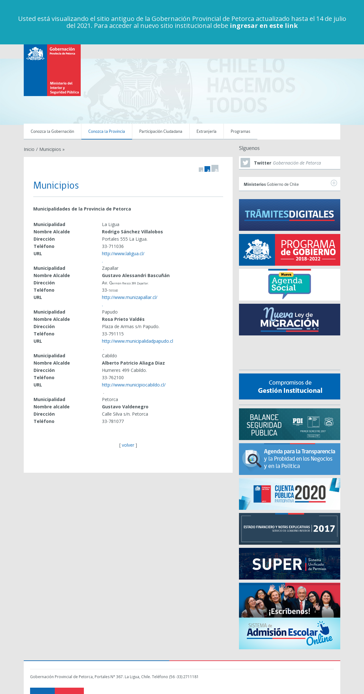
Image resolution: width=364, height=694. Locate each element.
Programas (240, 131)
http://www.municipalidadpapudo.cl (137, 341)
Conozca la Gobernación (52, 131)
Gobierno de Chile (290, 183)
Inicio (29, 149)
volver (128, 445)
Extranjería (207, 131)
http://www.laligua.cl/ (123, 253)
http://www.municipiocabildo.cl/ (134, 385)
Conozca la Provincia (106, 131)
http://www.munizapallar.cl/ (129, 297)
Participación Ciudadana (160, 131)
